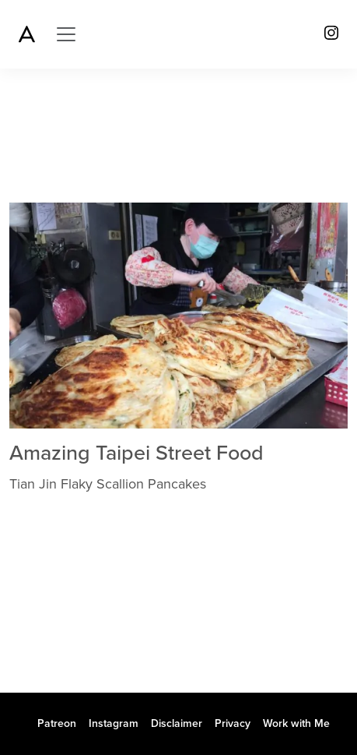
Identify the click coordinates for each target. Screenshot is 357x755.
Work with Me (296, 723)
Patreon (56, 723)
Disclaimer (176, 723)
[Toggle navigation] (66, 34)
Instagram (113, 723)
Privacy (232, 723)
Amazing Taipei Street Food (136, 453)
